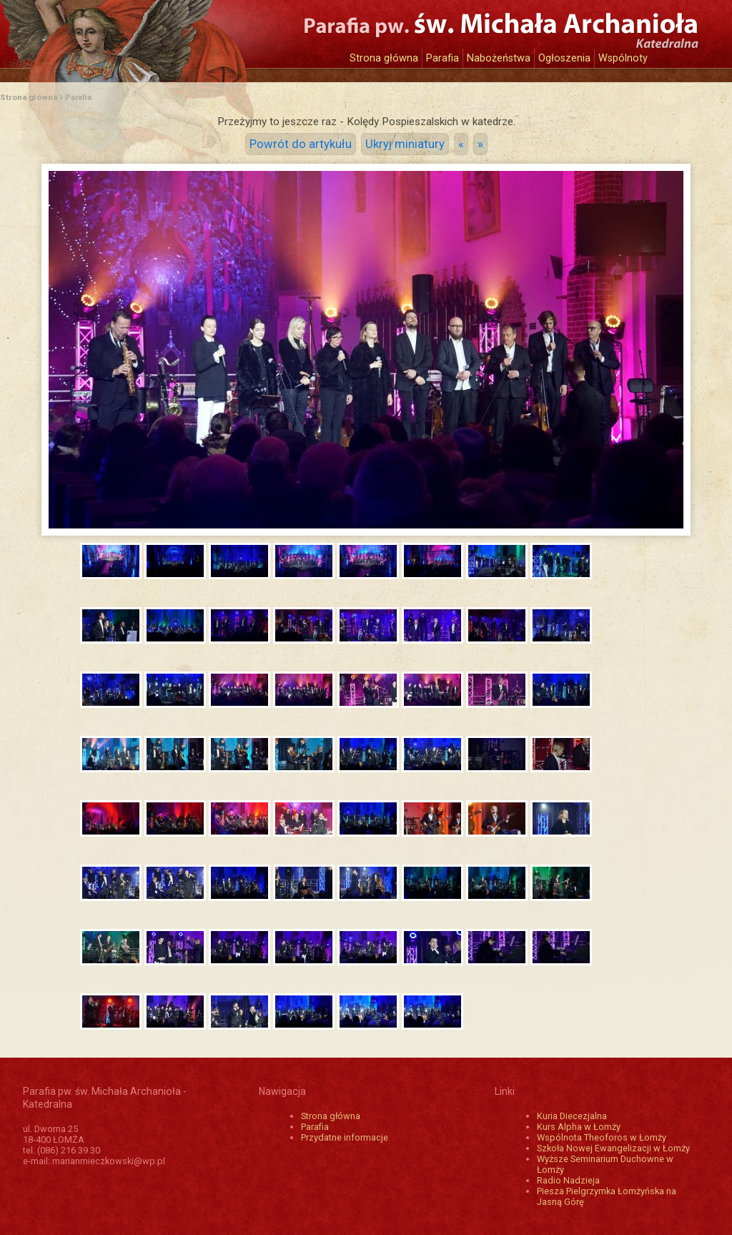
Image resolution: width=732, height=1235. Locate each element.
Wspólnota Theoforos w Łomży (601, 1137)
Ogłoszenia (564, 58)
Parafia (442, 58)
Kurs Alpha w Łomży (578, 1126)
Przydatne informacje (344, 1137)
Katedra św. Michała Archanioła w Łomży (155, 34)
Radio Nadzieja (568, 1180)
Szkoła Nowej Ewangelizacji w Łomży (613, 1148)
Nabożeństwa (498, 58)
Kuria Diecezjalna (572, 1116)
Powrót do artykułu (300, 144)
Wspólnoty (623, 58)
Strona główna (384, 58)
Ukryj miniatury (405, 144)
